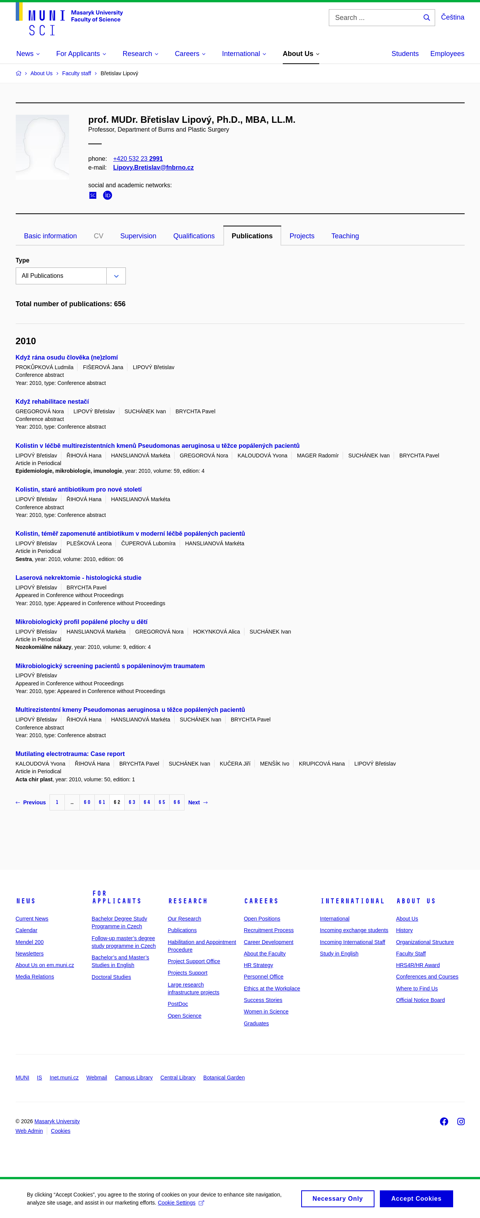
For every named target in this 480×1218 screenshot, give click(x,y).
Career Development (268, 942)
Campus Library (134, 1077)
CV (99, 236)
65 (162, 802)
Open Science (184, 1016)
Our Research (184, 919)
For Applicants (117, 897)
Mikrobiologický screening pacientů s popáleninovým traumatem (110, 666)
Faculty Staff (411, 954)
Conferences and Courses (427, 977)
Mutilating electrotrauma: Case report (70, 754)
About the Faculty (264, 954)
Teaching (345, 236)
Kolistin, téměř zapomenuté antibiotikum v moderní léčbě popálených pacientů (130, 533)
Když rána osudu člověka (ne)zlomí (67, 357)
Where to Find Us (417, 988)
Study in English (339, 954)
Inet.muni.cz (64, 1077)
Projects (302, 236)
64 (147, 802)
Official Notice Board (420, 1000)
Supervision (138, 236)
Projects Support (188, 973)
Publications (252, 236)
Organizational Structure (425, 942)
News (26, 901)
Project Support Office (194, 961)
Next (198, 802)
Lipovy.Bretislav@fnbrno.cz (153, 167)
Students (405, 54)
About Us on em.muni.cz (45, 965)
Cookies (61, 1131)
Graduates (256, 1023)
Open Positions (262, 919)
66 (177, 802)
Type (23, 260)
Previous (31, 802)
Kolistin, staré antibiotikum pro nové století (79, 489)
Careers (261, 901)
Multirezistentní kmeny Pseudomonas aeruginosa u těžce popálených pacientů (130, 709)
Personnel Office (263, 977)
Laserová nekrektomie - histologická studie (79, 577)
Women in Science (266, 1011)
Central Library (178, 1077)
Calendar (27, 930)
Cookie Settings (181, 1205)
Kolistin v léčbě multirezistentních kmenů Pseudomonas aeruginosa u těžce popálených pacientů (158, 445)
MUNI (23, 1077)
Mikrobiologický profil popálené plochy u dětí (82, 622)
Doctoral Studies (111, 977)
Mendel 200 (30, 942)
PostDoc (178, 1004)
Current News (32, 919)
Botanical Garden (224, 1077)
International (352, 901)
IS (39, 1077)
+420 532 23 (138, 158)
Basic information (50, 236)
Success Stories (263, 1000)
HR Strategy (258, 965)
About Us (416, 901)
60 (87, 802)
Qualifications (194, 236)
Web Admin (29, 1131)
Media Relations (35, 977)
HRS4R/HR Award (418, 965)
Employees (447, 54)
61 (102, 802)
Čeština (452, 17)
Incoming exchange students (354, 930)
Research (188, 901)
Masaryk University (57, 1121)
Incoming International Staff (352, 942)
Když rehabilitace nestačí (52, 401)
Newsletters (30, 954)
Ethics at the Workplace (272, 988)
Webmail (96, 1077)
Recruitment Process (269, 930)
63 (132, 802)
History (404, 930)
